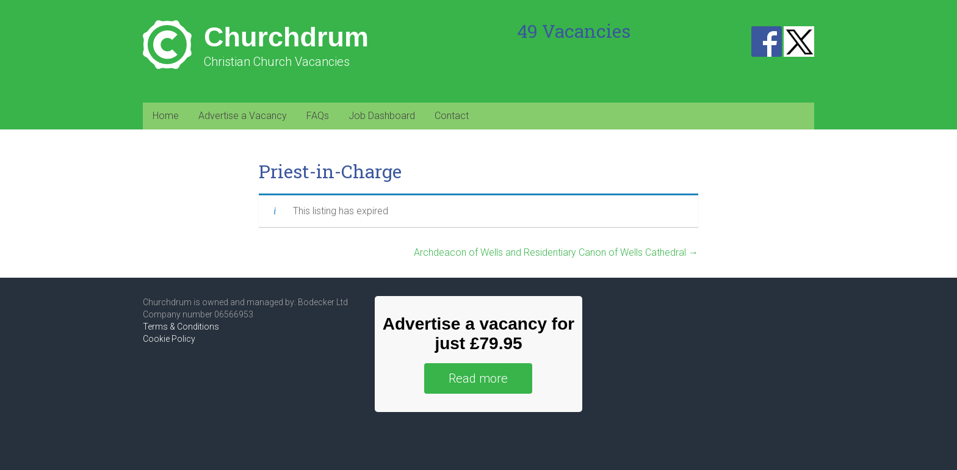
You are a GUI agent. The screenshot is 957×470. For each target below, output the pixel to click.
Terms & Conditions (181, 326)
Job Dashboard (381, 115)
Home (166, 115)
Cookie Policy (169, 339)
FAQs (317, 115)
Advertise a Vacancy (242, 115)
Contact (452, 115)
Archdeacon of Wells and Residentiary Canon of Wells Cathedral (556, 252)
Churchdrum (286, 36)
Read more (478, 378)
